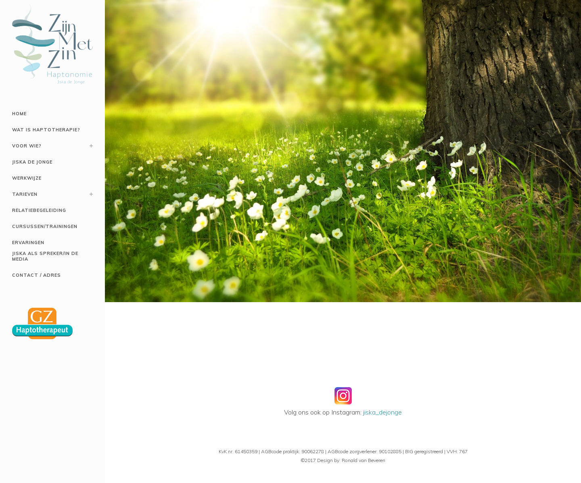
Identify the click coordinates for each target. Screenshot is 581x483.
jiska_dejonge (382, 412)
